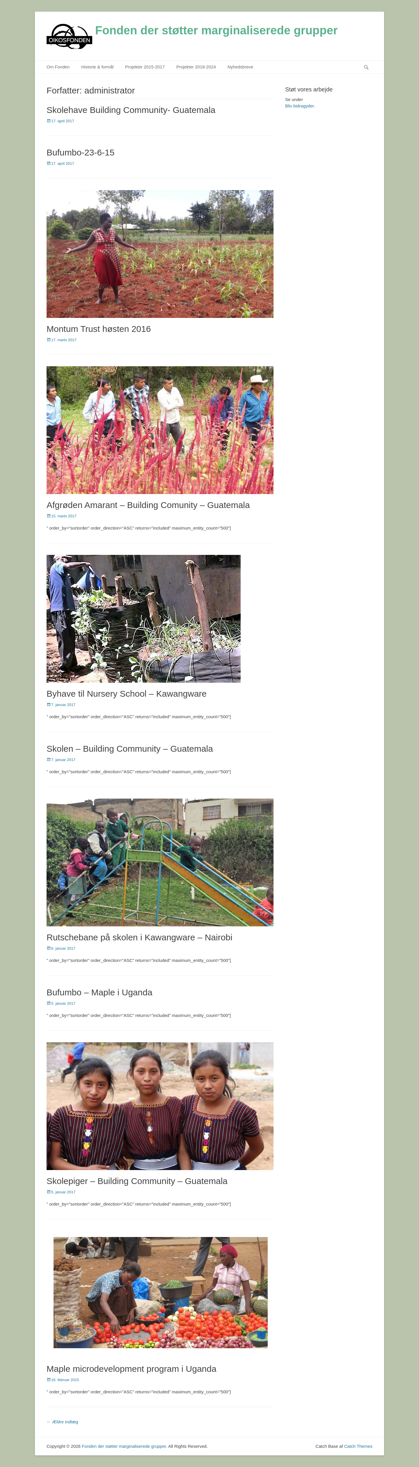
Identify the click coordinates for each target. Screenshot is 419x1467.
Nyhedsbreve (240, 66)
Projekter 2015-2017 (145, 66)
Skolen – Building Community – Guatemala (130, 748)
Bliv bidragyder (299, 105)
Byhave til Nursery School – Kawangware (127, 693)
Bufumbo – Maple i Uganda (99, 992)
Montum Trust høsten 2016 (99, 329)
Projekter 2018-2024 (196, 66)
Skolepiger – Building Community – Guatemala (137, 1181)
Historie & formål (97, 66)
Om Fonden (58, 66)
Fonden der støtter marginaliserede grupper (216, 30)
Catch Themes (358, 1446)
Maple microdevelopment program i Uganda (131, 1369)
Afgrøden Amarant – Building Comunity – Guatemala (148, 505)
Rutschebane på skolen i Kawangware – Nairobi (139, 937)
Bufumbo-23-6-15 (80, 152)
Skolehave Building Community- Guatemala (131, 110)
